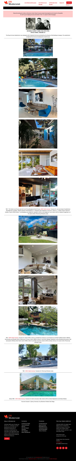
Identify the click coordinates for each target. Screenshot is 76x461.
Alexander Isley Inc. (33, 458)
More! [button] (68, 5)
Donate (69, 2)
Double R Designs (53, 458)
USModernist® (39, 457)
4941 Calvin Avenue (20, 398)
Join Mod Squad (25, 428)
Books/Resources (43, 426)
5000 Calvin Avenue (13, 337)
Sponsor (23, 426)
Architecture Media (26, 423)
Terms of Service (42, 430)
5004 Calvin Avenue (30, 371)
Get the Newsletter (43, 429)
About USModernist (26, 432)
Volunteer (24, 429)
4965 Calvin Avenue (45, 209)
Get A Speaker (25, 430)
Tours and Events (25, 425)
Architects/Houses (30, 3)
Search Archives (42, 425)
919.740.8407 (59, 442)
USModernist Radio (53, 3)
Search (62, 3)
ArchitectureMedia (43, 3)
